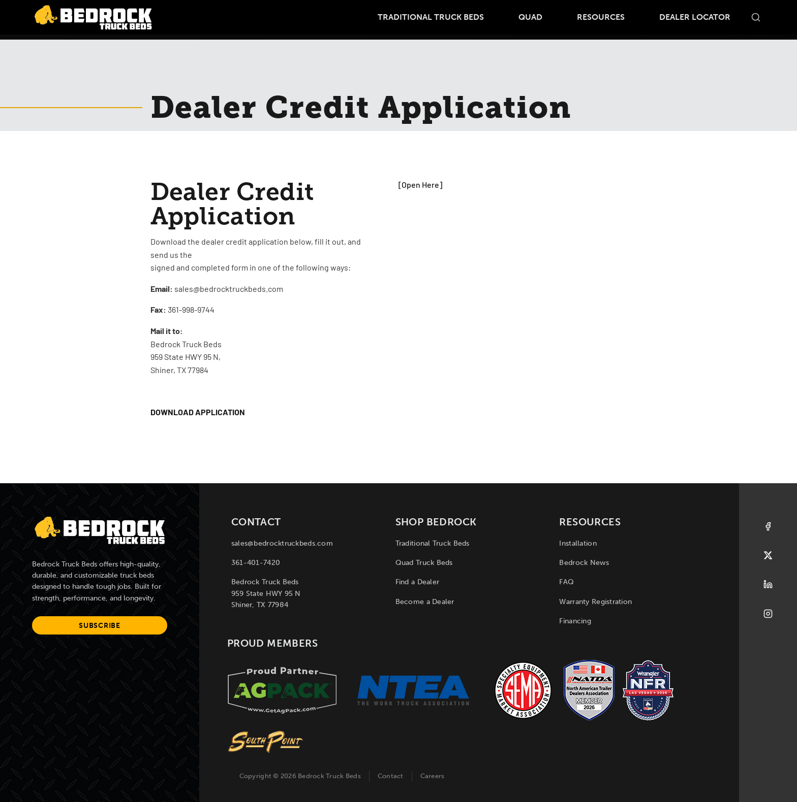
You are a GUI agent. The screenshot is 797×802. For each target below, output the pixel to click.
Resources (601, 17)
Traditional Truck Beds (431, 17)
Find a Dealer (417, 582)
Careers (432, 776)
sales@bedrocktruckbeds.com (282, 543)
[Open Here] (420, 186)
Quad (530, 17)
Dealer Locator (694, 17)
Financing (575, 621)
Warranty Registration (595, 601)
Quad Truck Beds (424, 562)
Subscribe (99, 625)
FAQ (566, 582)
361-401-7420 (255, 562)
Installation (577, 543)
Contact (391, 776)
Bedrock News (583, 562)
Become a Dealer (424, 601)
